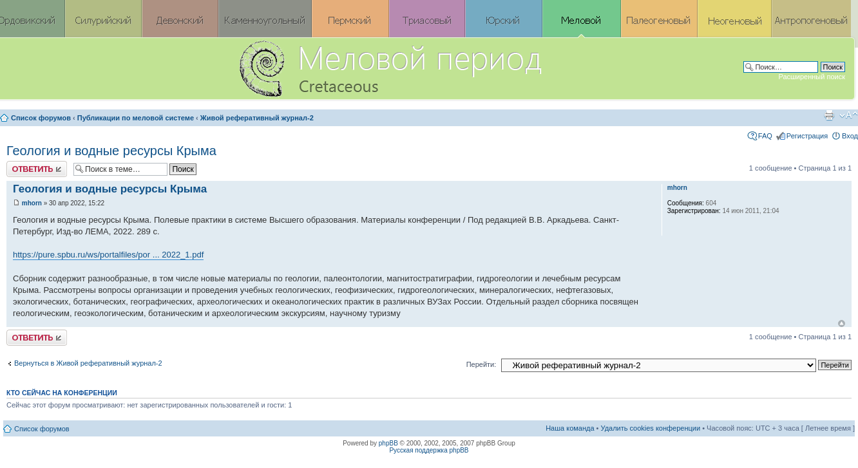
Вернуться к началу (841, 323)
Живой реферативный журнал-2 (257, 118)
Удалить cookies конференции (651, 428)
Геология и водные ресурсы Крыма (111, 151)
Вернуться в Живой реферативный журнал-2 (88, 363)
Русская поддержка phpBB (428, 450)
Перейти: (481, 364)
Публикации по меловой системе (135, 118)
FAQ (765, 136)
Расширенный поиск (811, 76)
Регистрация (807, 136)
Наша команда (570, 428)
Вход (850, 136)
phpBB (388, 443)
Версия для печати (829, 115)
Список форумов (41, 118)
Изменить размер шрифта (848, 115)
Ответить (36, 169)
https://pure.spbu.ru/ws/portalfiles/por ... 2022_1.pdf (108, 254)
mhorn (32, 203)
